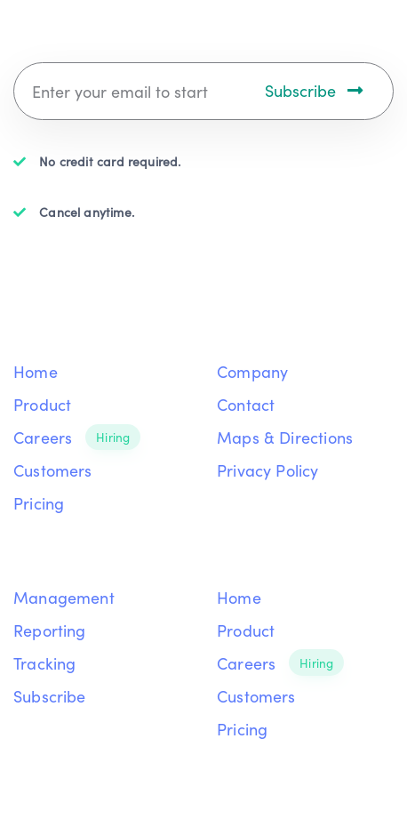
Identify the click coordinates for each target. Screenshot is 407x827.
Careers (76, 437)
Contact (246, 404)
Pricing (38, 503)
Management (64, 597)
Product (42, 404)
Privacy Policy (268, 470)
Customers (52, 470)
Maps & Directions (285, 437)
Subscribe (49, 696)
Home (35, 371)
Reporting (49, 630)
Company (252, 371)
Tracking (44, 663)
